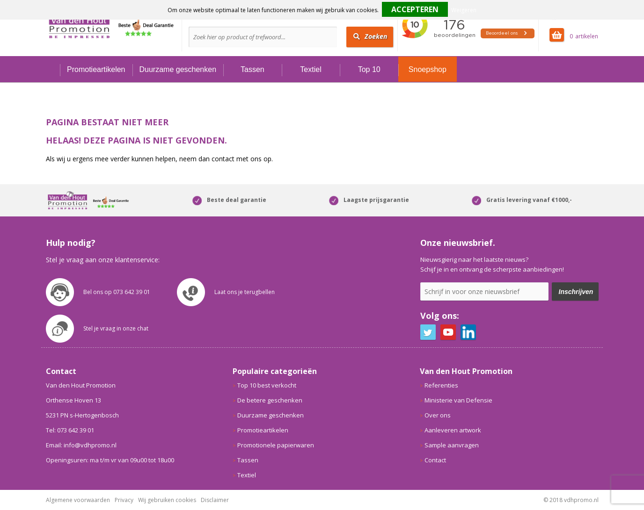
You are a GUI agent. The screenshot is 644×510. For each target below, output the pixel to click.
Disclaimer (215, 500)
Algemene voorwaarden (78, 500)
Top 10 (369, 69)
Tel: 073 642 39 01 (70, 430)
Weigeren (463, 10)
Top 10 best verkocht (266, 385)
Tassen (252, 69)
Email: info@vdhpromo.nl (81, 445)
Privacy (124, 500)
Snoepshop (427, 69)
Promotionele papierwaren (275, 445)
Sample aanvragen (451, 445)
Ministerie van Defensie (458, 400)
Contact (435, 460)
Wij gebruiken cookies (167, 500)
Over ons (437, 415)
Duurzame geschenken (178, 69)
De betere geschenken (269, 400)
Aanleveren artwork (452, 430)
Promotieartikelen (96, 69)
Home (53, 69)
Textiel (310, 69)
